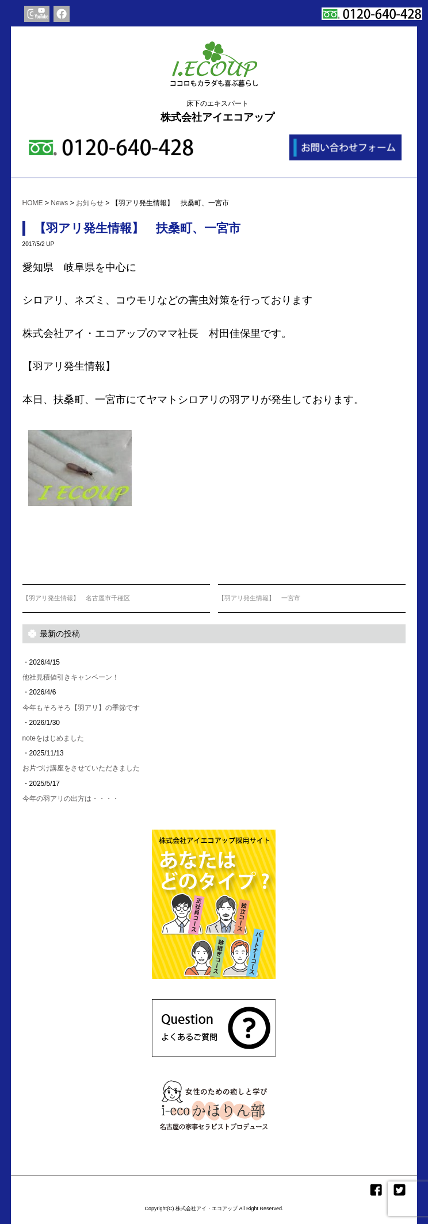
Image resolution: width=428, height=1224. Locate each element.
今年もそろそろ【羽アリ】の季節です (81, 708)
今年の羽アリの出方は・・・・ (70, 799)
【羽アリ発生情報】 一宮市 (259, 597)
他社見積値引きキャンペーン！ (70, 677)
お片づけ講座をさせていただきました (81, 768)
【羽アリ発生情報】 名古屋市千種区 (76, 597)
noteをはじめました (53, 738)
